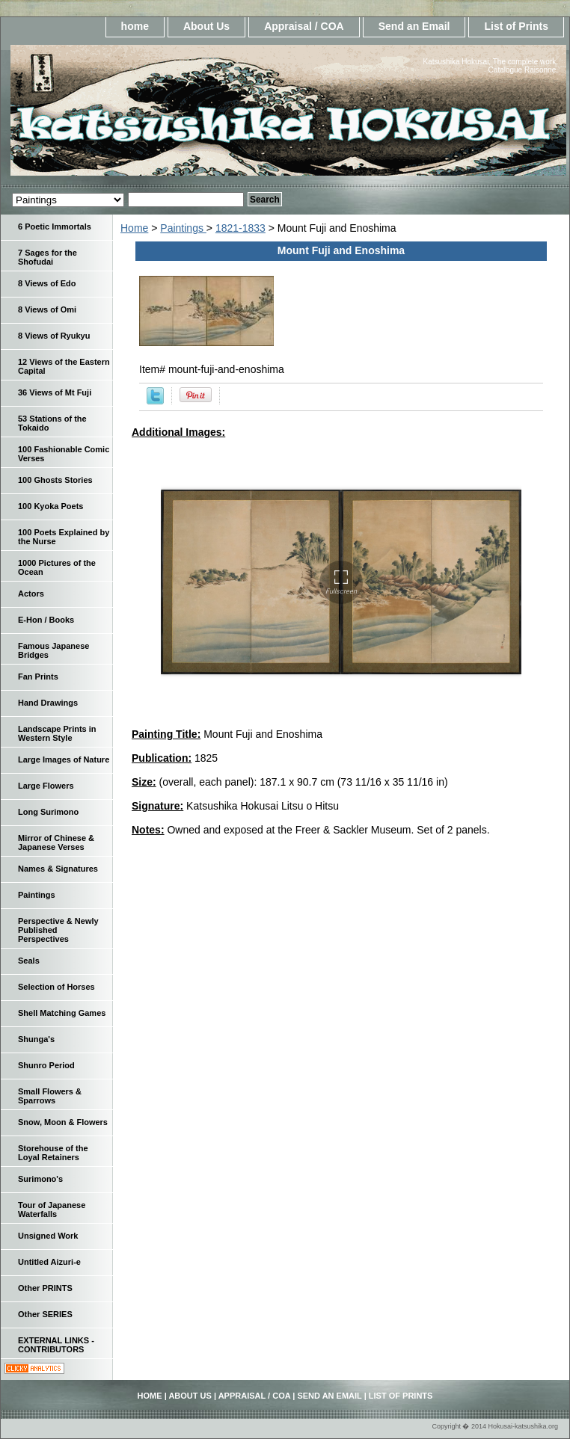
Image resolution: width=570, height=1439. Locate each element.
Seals (29, 960)
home (135, 26)
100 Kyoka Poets (50, 506)
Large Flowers (46, 785)
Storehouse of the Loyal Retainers (53, 1153)
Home (134, 228)
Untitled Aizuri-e (49, 1261)
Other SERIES (45, 1314)
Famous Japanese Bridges (53, 650)
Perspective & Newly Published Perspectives (58, 929)
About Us (206, 26)
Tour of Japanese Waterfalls (51, 1209)
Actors (31, 593)
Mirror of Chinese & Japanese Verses (56, 842)
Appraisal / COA (304, 26)
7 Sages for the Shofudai (47, 257)
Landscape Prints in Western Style (57, 733)
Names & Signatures (58, 868)
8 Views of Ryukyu (54, 335)
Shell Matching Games (61, 1012)
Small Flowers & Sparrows (50, 1096)
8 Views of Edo (47, 283)
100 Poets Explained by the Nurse (63, 537)
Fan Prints (38, 676)
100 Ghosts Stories (55, 479)
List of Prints (516, 26)
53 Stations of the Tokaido (52, 423)
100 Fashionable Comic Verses (63, 454)
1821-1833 (240, 228)
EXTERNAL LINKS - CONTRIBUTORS (56, 1345)
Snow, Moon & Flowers (63, 1122)
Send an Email (414, 26)
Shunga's (36, 1039)
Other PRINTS (45, 1288)
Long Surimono (48, 811)
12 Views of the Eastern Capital (64, 366)
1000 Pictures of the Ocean (57, 567)
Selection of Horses (56, 986)
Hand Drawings (48, 702)
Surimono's (40, 1178)
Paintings (183, 228)
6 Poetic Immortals (54, 226)
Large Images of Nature (63, 759)
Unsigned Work (48, 1235)
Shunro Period (46, 1065)
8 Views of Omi (47, 309)
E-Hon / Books (46, 619)
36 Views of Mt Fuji (54, 392)
